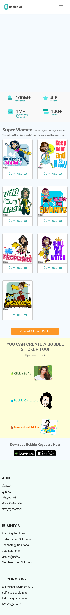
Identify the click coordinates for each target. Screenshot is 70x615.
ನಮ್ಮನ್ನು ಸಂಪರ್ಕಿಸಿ (12, 509)
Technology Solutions (15, 545)
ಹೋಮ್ (6, 485)
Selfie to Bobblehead (14, 592)
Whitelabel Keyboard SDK (17, 586)
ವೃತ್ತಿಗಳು (6, 491)
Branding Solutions (13, 533)
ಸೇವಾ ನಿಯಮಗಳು (12, 503)
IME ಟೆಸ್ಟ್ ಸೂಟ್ (11, 604)
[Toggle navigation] (61, 7)
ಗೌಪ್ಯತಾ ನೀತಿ (9, 497)
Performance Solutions (16, 539)
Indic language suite (14, 598)
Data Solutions (11, 550)
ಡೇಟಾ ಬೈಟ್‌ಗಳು (11, 556)
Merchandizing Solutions (17, 562)
